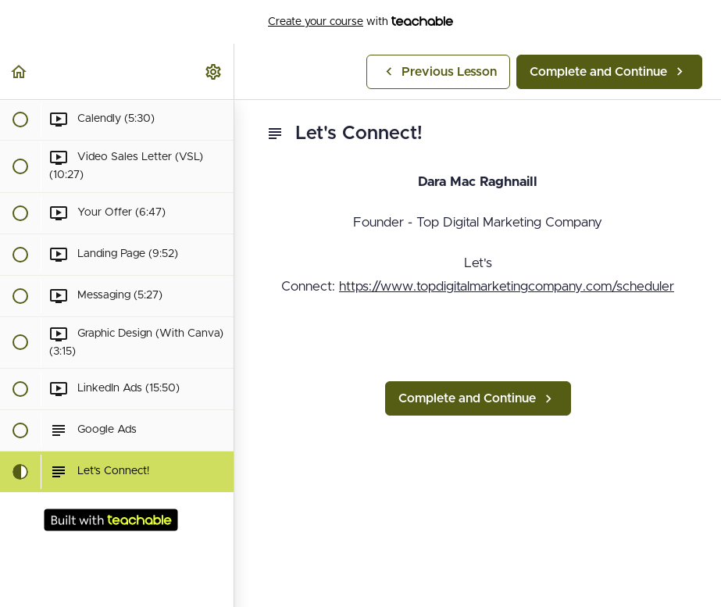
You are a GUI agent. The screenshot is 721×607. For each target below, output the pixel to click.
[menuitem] (214, 71)
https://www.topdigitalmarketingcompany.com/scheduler (506, 286)
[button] (19, 71)
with (360, 22)
